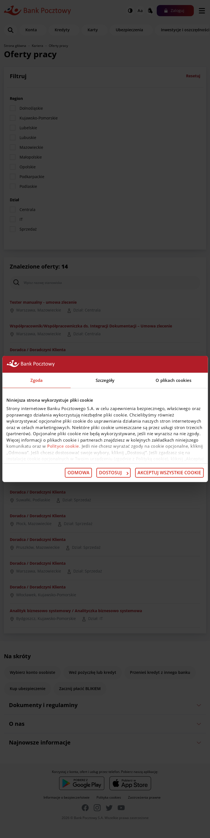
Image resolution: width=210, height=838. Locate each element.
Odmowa (78, 473)
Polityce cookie (63, 446)
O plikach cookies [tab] (173, 380)
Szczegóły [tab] (105, 380)
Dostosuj (114, 473)
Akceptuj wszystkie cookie (169, 473)
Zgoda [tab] (36, 380)
